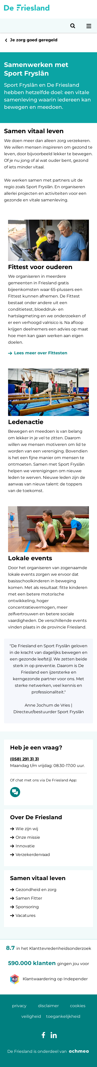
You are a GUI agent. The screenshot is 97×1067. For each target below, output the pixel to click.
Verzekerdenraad (33, 854)
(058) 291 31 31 (24, 759)
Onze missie (28, 837)
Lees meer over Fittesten (40, 353)
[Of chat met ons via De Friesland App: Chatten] (15, 792)
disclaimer (48, 1005)
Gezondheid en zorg (36, 889)
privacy (19, 1005)
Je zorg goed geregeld (33, 40)
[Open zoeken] (73, 26)
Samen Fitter (29, 898)
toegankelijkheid (63, 1016)
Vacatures (26, 915)
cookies (77, 1005)
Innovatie (25, 846)
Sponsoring (27, 906)
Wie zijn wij (27, 828)
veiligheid (31, 1016)
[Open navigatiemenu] (89, 26)
